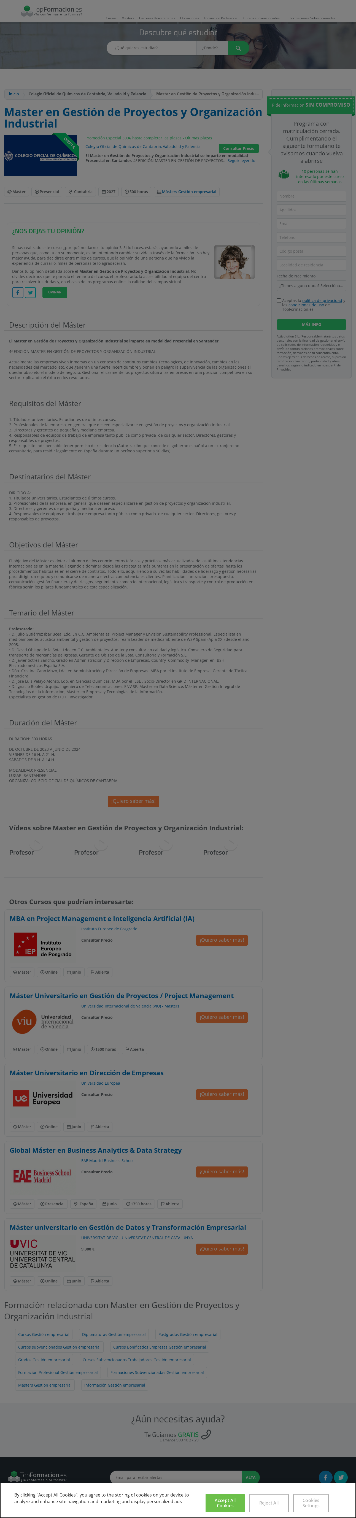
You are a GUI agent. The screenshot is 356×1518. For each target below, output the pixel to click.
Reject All (269, 1503)
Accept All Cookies (225, 1503)
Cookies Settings (311, 1503)
